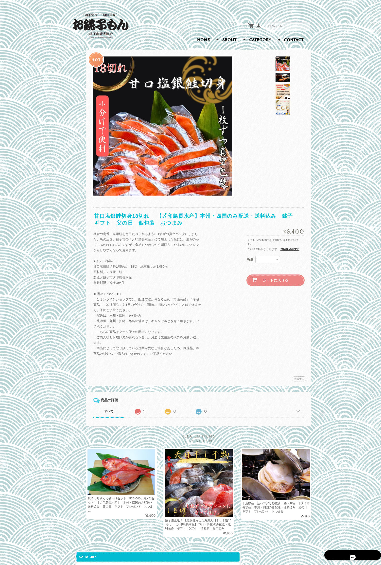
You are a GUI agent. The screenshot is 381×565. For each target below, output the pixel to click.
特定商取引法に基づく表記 (93, 322)
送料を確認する (289, 249)
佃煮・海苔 (84, 147)
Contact (294, 39)
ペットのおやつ (87, 176)
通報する (299, 379)
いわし (82, 108)
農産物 (81, 157)
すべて (142, 411)
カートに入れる (276, 280)
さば (80, 118)
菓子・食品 (84, 79)
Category (260, 39)
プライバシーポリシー (92, 309)
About (229, 39)
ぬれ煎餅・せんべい (90, 127)
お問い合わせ (86, 300)
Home (203, 39)
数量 (250, 259)
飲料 (79, 196)
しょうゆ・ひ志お (89, 137)
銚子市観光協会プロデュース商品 (92, 68)
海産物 (81, 89)
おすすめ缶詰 (85, 99)
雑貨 (79, 186)
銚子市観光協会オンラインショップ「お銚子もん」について (93, 286)
